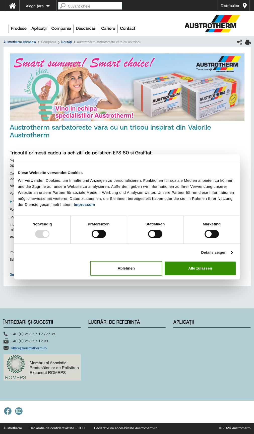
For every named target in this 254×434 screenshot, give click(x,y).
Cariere (108, 28)
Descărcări (86, 28)
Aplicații (38, 28)
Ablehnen (126, 268)
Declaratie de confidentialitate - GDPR (58, 428)
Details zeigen (213, 252)
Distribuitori (230, 5)
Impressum (84, 204)
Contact (127, 28)
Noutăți (66, 42)
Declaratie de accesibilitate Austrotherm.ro (125, 428)
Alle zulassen (200, 268)
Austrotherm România (20, 42)
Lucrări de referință (114, 322)
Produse (19, 28)
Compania (61, 28)
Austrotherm (13, 428)
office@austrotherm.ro (29, 348)
